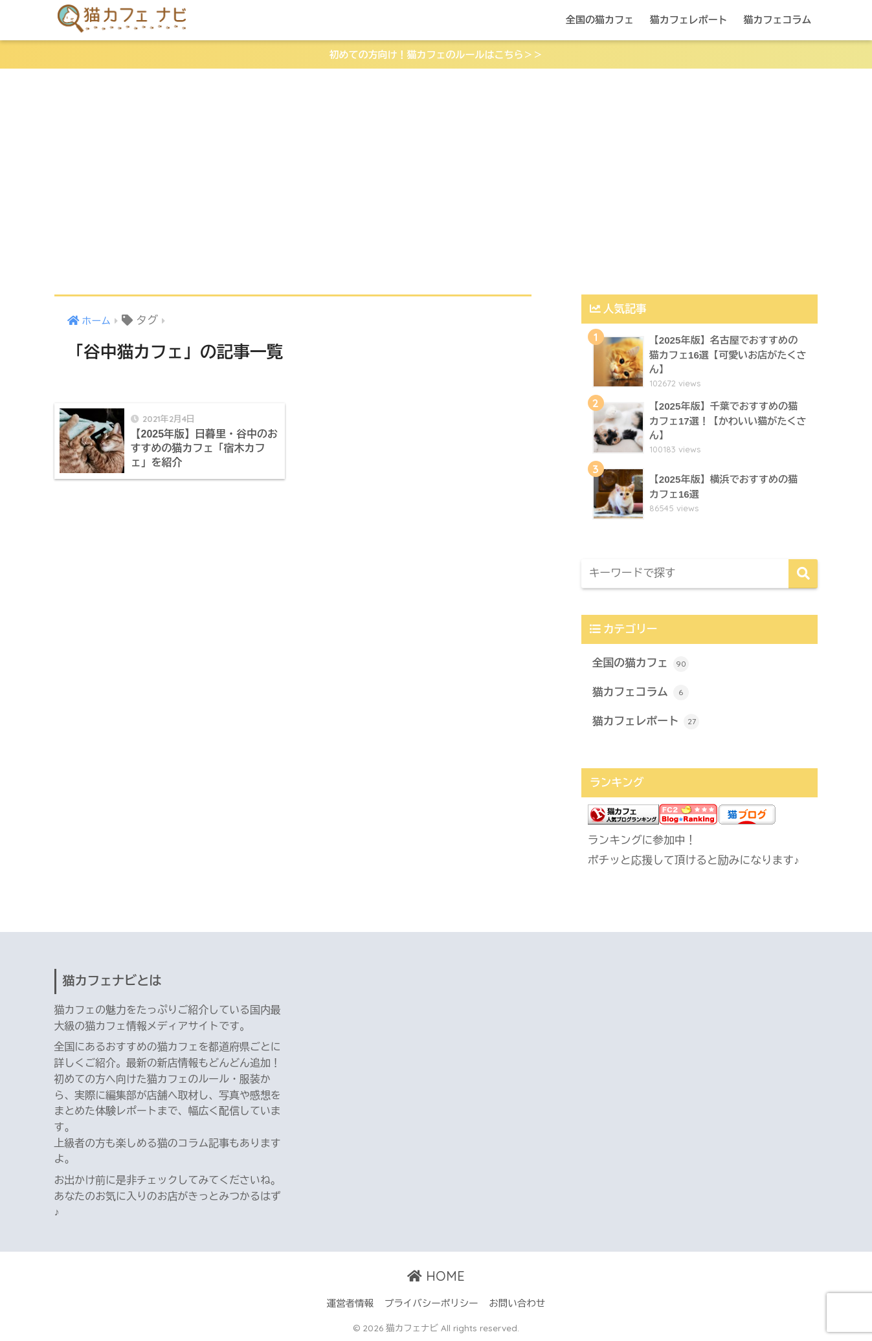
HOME (436, 1276)
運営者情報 (350, 1303)
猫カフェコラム (778, 19)
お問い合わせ (517, 1303)
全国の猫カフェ (600, 19)
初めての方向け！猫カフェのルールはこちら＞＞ (436, 54)
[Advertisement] (436, 181)
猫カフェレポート (689, 19)
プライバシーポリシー (431, 1303)
